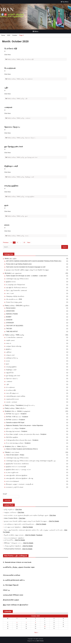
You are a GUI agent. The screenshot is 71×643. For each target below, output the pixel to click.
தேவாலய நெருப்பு (12, 127)
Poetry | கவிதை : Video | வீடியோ (15, 408)
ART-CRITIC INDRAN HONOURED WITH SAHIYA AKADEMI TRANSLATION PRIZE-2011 (33, 261)
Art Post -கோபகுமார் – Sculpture (16, 413)
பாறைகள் (8, 107)
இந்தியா (8, 349)
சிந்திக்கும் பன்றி (11, 166)
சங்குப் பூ (6, 590)
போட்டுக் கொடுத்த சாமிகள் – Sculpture (18, 443)
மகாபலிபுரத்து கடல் (12, 393)
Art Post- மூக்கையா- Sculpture (15, 419)
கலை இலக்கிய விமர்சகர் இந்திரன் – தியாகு (19, 478)
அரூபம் (8, 343)
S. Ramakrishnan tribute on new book (17, 562)
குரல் (6, 205)
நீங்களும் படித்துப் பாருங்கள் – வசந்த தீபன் (19, 484)
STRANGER (10, 322)
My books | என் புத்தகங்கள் (13, 273)
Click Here (18, 509)
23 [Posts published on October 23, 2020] (44, 626)
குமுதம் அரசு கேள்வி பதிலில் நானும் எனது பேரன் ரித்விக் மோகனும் (27, 270)
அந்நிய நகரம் (10, 340)
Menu (35, 31)
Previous (5, 242)
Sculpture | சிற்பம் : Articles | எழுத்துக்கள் (17, 411)
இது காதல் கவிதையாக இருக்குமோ (15, 605)
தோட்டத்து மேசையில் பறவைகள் (16, 290)
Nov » (36, 632)
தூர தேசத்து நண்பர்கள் (13, 146)
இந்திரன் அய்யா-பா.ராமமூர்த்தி (16, 466)
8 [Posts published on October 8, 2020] (35, 622)
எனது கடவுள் (10, 355)
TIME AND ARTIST (12, 331)
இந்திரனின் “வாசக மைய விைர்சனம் (17, 463)
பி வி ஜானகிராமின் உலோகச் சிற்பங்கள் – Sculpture (22, 440)
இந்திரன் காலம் (11, 281)
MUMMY (8, 317)
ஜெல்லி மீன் (10, 372)
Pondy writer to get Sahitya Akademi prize (19, 264)
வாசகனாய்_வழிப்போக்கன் (14, 487)
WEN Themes (40, 640)
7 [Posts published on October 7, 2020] (26, 622)
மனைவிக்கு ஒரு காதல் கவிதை (15, 396)
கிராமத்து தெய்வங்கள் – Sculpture (16, 431)
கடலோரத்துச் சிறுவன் (10, 585)
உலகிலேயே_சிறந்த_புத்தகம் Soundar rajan (19, 567)
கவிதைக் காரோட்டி (12, 358)
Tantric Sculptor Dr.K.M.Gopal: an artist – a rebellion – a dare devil (26, 275)
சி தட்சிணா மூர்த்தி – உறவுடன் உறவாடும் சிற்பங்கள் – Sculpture (26, 434)
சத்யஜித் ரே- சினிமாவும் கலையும (16, 287)
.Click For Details (27, 546)
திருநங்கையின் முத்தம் (11, 600)
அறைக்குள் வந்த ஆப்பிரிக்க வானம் (17, 457)
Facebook (39, 535)
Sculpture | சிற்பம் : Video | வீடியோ (16, 446)
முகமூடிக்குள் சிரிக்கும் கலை (13, 595)
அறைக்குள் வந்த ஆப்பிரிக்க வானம (17, 278)
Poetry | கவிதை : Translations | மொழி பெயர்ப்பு (20, 405)
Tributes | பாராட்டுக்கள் (12, 452)
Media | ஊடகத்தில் (11, 258)
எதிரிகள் (8, 352)
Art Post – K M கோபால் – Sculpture (17, 416)
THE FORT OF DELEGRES (14, 325)
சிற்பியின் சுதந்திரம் (12, 437)
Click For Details (54, 521)
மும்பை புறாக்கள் (11, 402)
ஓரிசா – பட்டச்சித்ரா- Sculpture (15, 428)
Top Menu (64, 2)
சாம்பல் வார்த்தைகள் (12, 481)
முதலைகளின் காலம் (12, 399)
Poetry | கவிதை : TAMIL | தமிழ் (15, 59)
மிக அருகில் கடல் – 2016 (14, 299)
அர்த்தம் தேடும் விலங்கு (13, 346)
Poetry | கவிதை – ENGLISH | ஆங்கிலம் (17, 305)
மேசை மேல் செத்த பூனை (14, 302)
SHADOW (9, 320)
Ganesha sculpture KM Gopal (15, 422)
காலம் (6, 225)
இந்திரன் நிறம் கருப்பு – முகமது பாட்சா (18, 469)
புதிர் (6, 88)
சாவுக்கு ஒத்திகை (11, 186)
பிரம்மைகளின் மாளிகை (11, 575)
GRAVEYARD (10, 311)
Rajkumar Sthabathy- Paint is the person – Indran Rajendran (24, 425)
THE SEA (9, 328)
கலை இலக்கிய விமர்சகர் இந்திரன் (16, 475)
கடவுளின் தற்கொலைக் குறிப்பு (14, 580)
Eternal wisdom (10, 308)
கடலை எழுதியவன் (12, 472)
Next (28, 242)
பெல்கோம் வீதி (10, 48)
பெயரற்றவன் (10, 68)
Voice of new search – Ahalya (15, 455)
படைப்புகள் (10, 293)
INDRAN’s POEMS (12, 314)
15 (24, 242)
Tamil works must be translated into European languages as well (25, 267)
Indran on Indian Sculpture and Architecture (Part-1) (22, 449)
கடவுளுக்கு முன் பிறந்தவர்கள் (15, 284)
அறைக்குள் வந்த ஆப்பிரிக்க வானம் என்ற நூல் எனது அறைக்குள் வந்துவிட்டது (31, 460)
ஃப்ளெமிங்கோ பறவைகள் (14, 337)
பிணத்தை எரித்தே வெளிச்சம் (15, 296)
